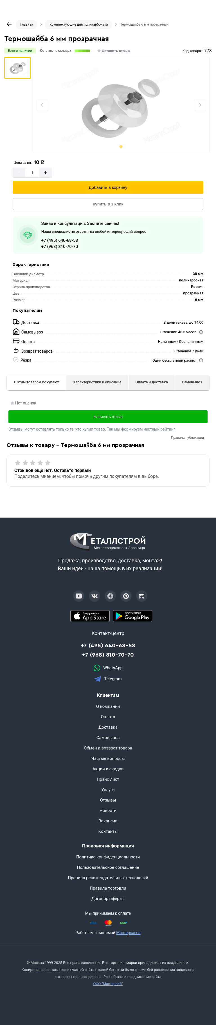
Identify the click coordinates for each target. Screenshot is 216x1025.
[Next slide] (200, 105)
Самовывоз (192, 382)
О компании (108, 706)
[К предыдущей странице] (9, 24)
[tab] (121, 146)
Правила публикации (187, 438)
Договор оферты (108, 898)
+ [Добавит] (45, 172)
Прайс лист (108, 779)
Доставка (108, 727)
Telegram (108, 678)
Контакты (108, 831)
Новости (108, 810)
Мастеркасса (128, 932)
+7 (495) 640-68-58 (59, 240)
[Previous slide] (42, 105)
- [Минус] (19, 172)
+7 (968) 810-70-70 (59, 246)
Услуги (108, 789)
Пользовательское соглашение (108, 867)
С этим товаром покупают (36, 382)
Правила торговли (108, 888)
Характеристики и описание (97, 382)
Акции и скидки (108, 768)
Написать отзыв (107, 417)
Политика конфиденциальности (108, 857)
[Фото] (121, 105)
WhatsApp (108, 668)
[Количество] (32, 172)
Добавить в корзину (108, 187)
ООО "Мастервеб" (108, 984)
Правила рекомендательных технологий (108, 877)
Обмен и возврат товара (108, 748)
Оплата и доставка (152, 382)
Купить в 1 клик (108, 204)
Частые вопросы (108, 758)
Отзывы (108, 800)
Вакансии (108, 820)
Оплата (108, 716)
